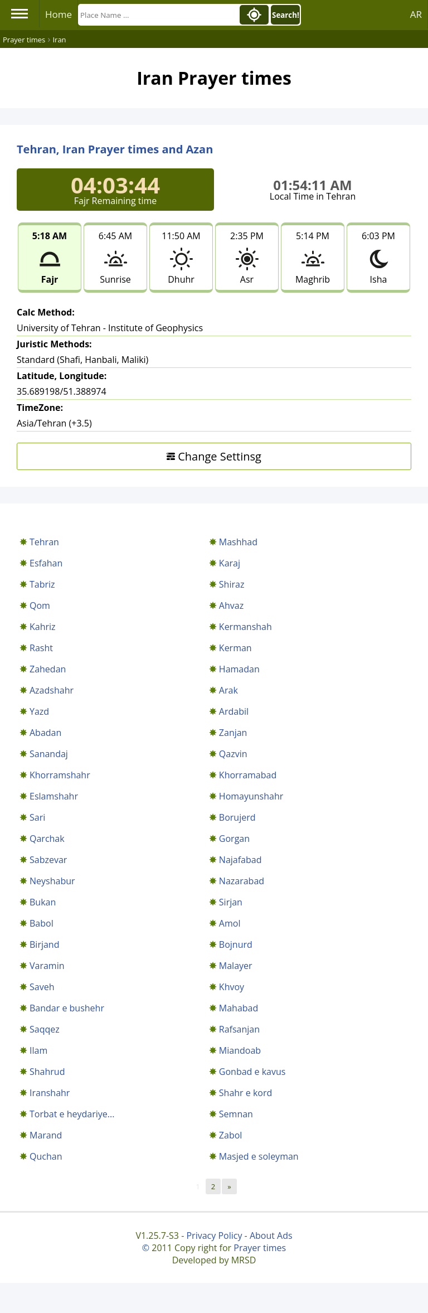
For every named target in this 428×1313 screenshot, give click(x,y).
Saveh (42, 987)
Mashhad (238, 542)
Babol (42, 923)
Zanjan (233, 732)
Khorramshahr (60, 775)
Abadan (45, 732)
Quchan (46, 1156)
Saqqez (45, 1029)
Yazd (39, 711)
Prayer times (260, 1248)
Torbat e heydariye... (72, 1114)
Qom (40, 605)
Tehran (44, 542)
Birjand (44, 944)
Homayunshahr (251, 796)
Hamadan (239, 669)
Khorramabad (247, 775)
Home (58, 14)
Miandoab (240, 1050)
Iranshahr (50, 1093)
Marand (46, 1135)
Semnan (236, 1114)
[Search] (157, 15)
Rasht (41, 648)
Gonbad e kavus (252, 1071)
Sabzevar (48, 860)
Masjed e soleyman (259, 1156)
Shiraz (232, 584)
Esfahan (46, 563)
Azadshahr (52, 690)
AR (416, 14)
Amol (230, 923)
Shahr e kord (245, 1093)
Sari (37, 817)
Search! (285, 15)
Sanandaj (49, 754)
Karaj (229, 563)
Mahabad (238, 1008)
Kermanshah (245, 627)
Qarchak (47, 838)
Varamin (47, 966)
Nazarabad (241, 881)
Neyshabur (52, 881)
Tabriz (42, 584)
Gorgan (234, 838)
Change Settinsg (214, 456)
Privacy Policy (214, 1235)
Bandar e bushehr (67, 1008)
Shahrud (47, 1071)
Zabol (230, 1135)
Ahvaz (231, 605)
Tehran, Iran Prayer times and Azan (115, 149)
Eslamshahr (54, 796)
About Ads (271, 1235)
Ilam (38, 1050)
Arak (228, 690)
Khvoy (231, 987)
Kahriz (43, 627)
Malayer (235, 966)
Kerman (235, 648)
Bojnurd (235, 944)
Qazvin (233, 754)
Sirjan (230, 902)
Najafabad (240, 860)
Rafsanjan (239, 1029)
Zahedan (48, 669)
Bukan (43, 902)
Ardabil (234, 711)
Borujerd (237, 817)
